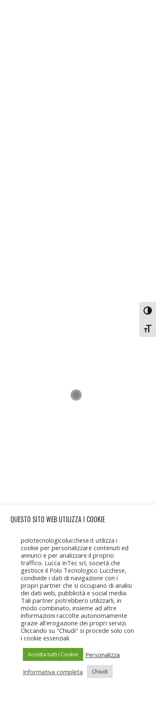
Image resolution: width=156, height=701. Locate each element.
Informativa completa (53, 672)
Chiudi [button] (100, 671)
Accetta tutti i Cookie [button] (53, 654)
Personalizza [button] (102, 654)
